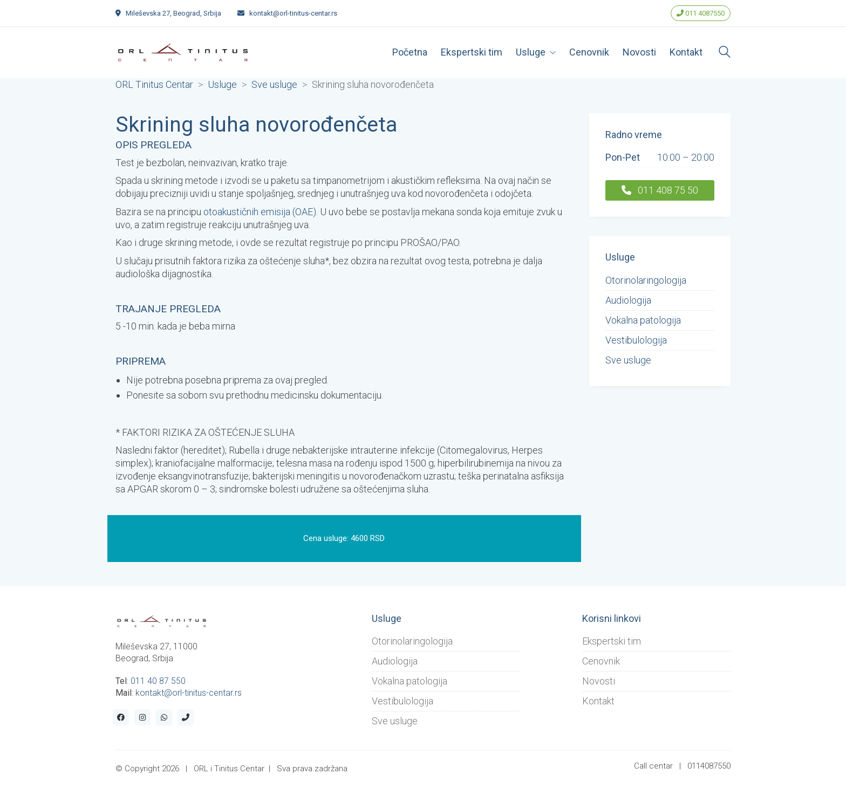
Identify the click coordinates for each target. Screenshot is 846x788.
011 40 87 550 (158, 681)
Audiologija (628, 300)
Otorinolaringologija (645, 280)
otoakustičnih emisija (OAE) (259, 211)
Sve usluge (628, 360)
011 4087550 (701, 13)
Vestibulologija (636, 340)
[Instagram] (142, 717)
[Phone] (186, 717)
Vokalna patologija (643, 320)
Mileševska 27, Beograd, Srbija (173, 13)
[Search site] (725, 53)
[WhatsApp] (164, 717)
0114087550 (709, 766)
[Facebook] (121, 717)
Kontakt (598, 701)
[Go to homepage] (182, 52)
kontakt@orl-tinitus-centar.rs (293, 13)
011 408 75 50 (660, 190)
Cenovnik (601, 661)
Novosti (598, 681)
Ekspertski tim (611, 641)
